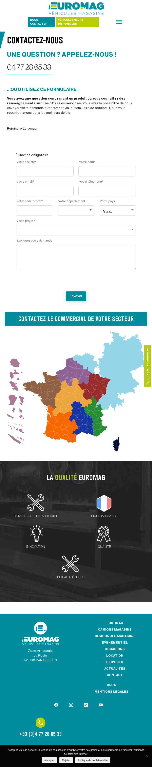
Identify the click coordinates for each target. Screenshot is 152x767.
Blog (111, 685)
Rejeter (66, 760)
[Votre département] (76, 210)
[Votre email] (45, 191)
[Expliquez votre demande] (76, 257)
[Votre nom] (107, 171)
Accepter (49, 760)
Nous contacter (38, 22)
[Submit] (76, 296)
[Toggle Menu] (119, 22)
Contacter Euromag (147, 366)
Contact (115, 675)
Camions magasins (115, 629)
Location (115, 655)
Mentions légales (112, 691)
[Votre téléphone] (107, 191)
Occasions (115, 649)
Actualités (114, 668)
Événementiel (115, 642)
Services (114, 662)
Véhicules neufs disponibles (70, 22)
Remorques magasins (115, 636)
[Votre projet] (76, 230)
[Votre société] (45, 171)
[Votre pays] (117, 210)
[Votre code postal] (34, 210)
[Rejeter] (147, 756)
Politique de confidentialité (93, 760)
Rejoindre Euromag (22, 128)
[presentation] (76, 282)
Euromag (114, 623)
